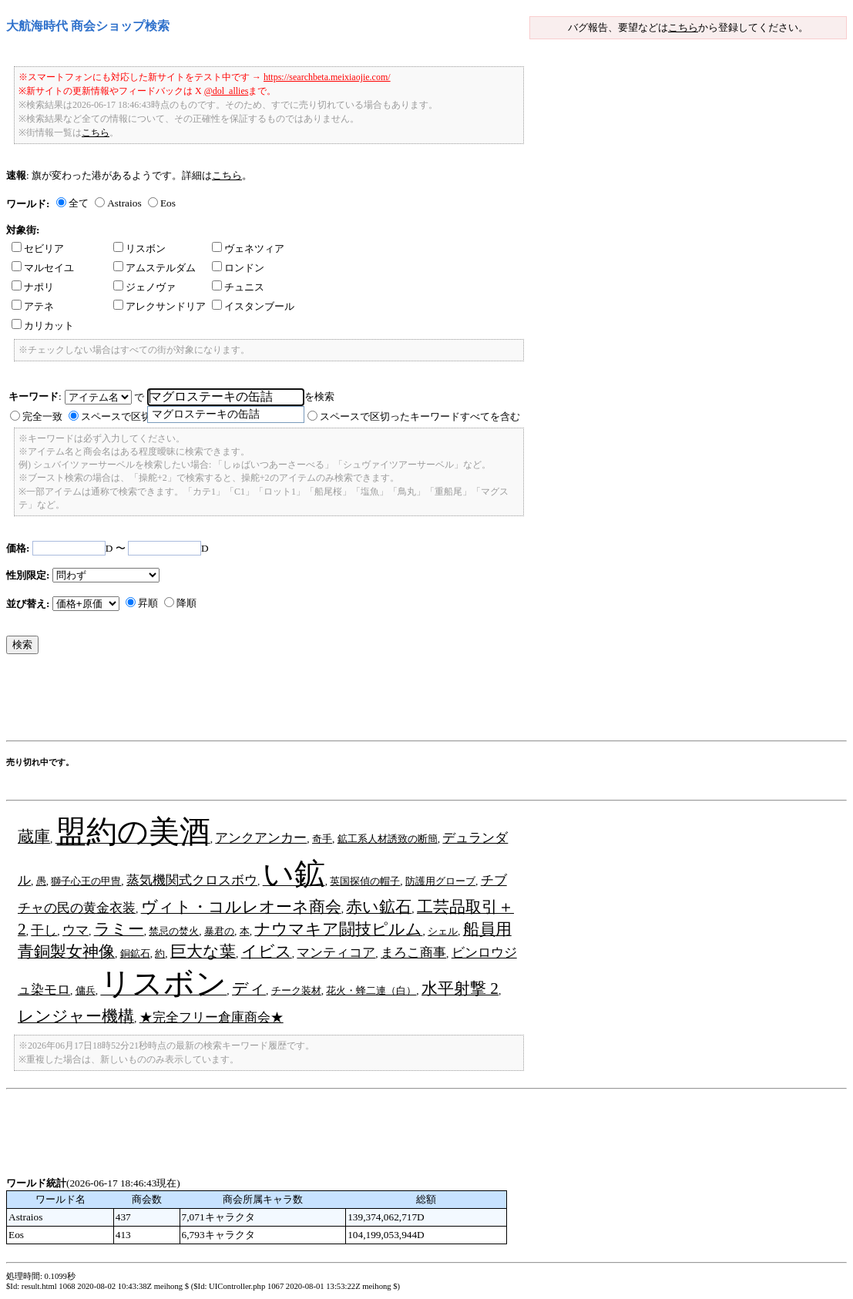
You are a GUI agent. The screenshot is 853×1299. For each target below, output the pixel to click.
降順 (186, 603)
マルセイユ (43, 268)
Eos (168, 203)
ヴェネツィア (248, 248)
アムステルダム (154, 268)
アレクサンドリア (159, 306)
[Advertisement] (286, 701)
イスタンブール (253, 306)
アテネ (33, 306)
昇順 (148, 603)
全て (79, 203)
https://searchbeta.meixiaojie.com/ (327, 77)
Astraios (124, 203)
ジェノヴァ (144, 287)
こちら (683, 27)
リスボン (139, 248)
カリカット (43, 325)
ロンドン (238, 268)
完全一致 (42, 416)
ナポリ (33, 287)
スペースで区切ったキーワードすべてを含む (420, 416)
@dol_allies (226, 91)
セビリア (38, 248)
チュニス (238, 287)
